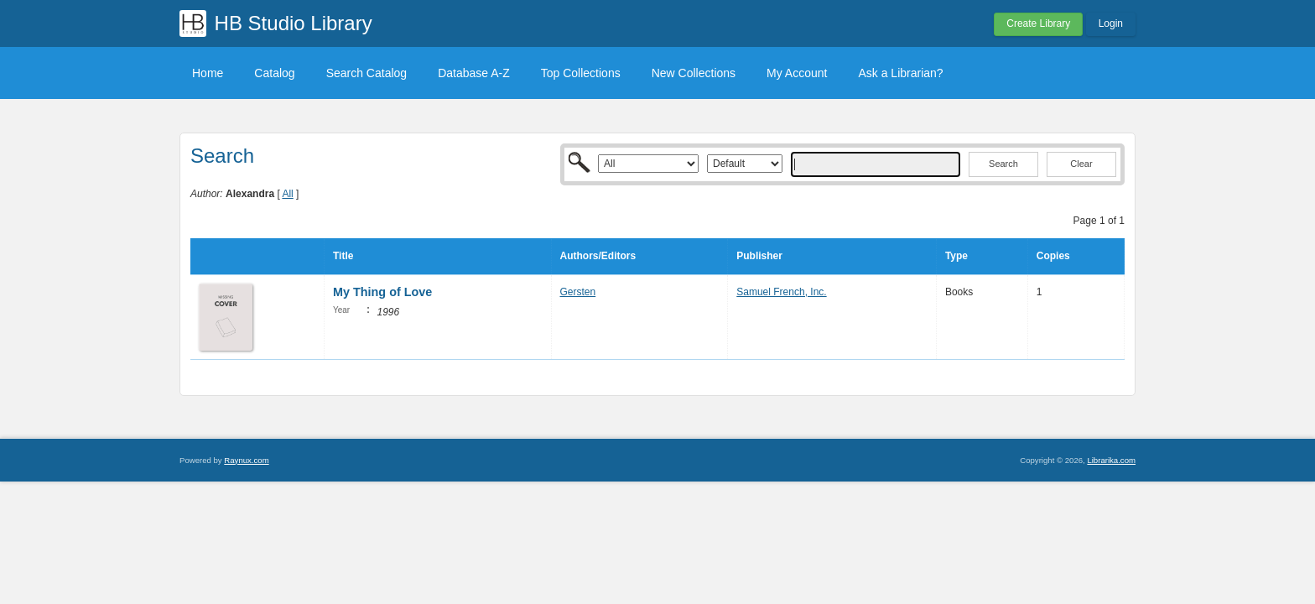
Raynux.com (246, 460)
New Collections (693, 73)
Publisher (759, 256)
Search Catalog (367, 73)
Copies (1053, 256)
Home (207, 73)
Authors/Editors (598, 256)
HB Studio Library (293, 23)
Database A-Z (474, 73)
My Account (797, 73)
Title (343, 256)
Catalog (274, 73)
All (287, 194)
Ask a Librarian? (900, 73)
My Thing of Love (382, 292)
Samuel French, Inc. (781, 292)
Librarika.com (1111, 460)
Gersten (578, 292)
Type (956, 256)
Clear (1081, 164)
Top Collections (581, 73)
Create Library (1038, 23)
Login (1111, 23)
